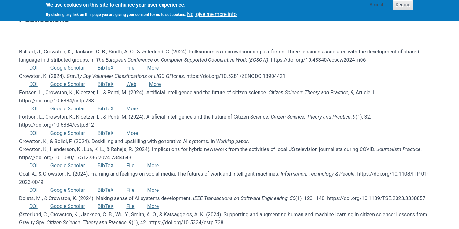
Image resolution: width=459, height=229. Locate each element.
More (153, 68)
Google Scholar (67, 68)
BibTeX (105, 68)
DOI (33, 68)
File (130, 68)
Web (131, 84)
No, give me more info (212, 12)
